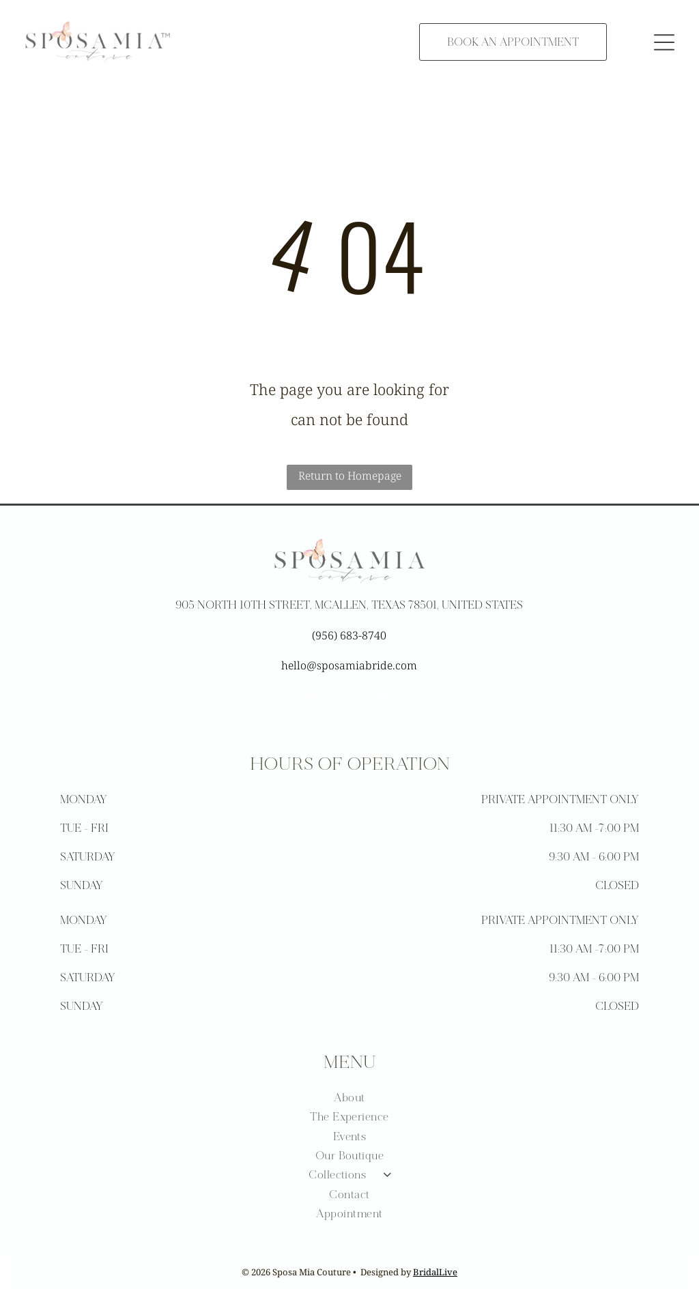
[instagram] (349, 702)
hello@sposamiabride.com (349, 665)
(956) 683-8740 (349, 635)
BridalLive (435, 1272)
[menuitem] (350, 1097)
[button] (664, 42)
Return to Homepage (349, 475)
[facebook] (316, 702)
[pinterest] (383, 702)
